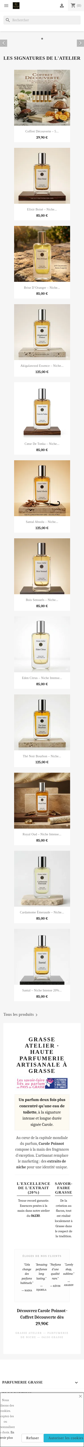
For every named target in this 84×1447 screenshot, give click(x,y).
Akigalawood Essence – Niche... (42, 365)
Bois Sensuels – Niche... (42, 600)
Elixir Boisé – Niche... (42, 209)
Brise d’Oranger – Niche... (42, 287)
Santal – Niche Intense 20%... (42, 990)
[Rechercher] (42, 20)
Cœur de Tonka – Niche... (42, 444)
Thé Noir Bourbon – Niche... (42, 756)
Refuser (32, 1438)
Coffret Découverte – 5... (42, 131)
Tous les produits (21, 1015)
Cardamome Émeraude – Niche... (42, 912)
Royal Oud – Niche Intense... (42, 834)
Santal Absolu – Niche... (42, 522)
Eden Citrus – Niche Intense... (42, 678)
